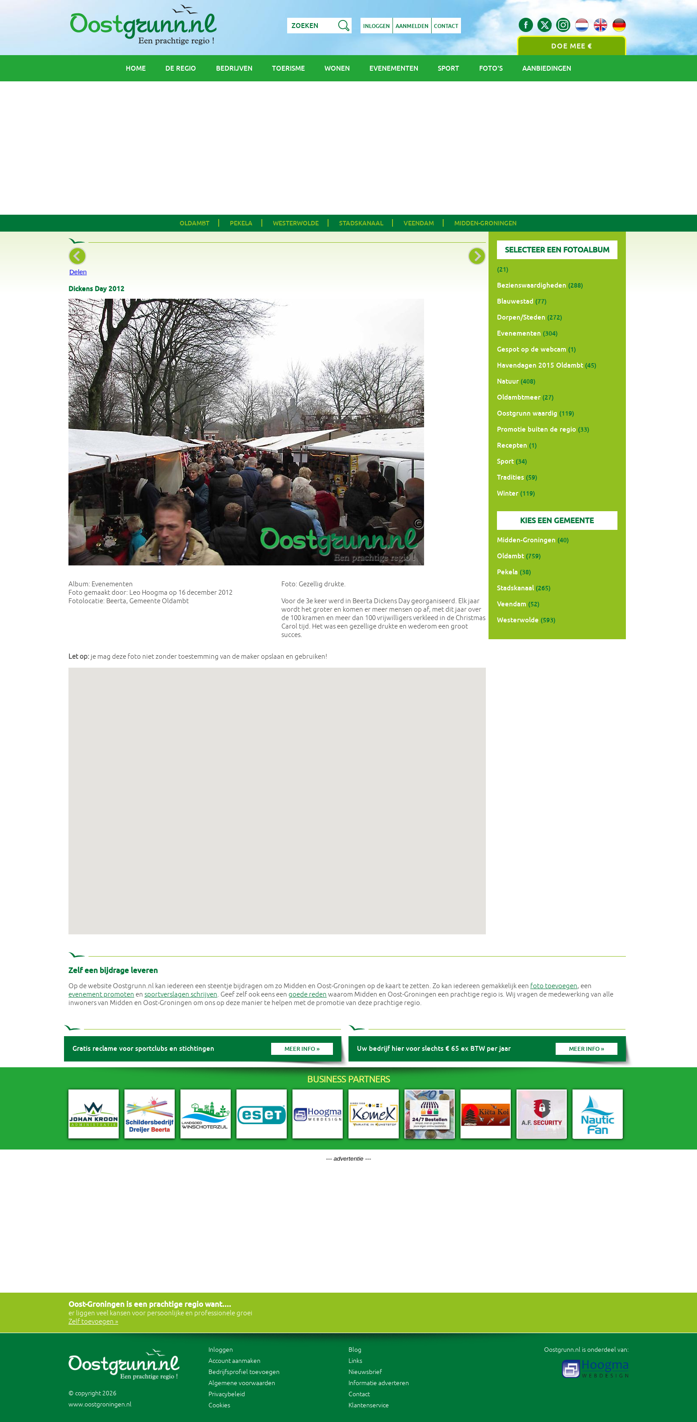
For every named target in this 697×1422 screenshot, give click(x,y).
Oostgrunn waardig (527, 413)
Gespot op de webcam (531, 349)
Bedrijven (234, 68)
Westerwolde (296, 223)
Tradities (510, 477)
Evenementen (393, 68)
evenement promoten (101, 994)
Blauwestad (515, 301)
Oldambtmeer (519, 397)
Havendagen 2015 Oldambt (540, 365)
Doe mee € (571, 46)
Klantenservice (368, 1405)
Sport (448, 68)
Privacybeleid (226, 1394)
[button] (277, 793)
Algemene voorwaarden (241, 1383)
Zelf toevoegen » (93, 1322)
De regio (180, 68)
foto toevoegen (553, 986)
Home (136, 68)
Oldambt (194, 223)
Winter (507, 493)
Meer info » (302, 1049)
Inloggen (376, 26)
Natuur (508, 381)
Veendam (419, 223)
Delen (78, 272)
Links (355, 1361)
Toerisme (288, 68)
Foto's (491, 68)
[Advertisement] (348, 148)
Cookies (219, 1405)
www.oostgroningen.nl (100, 1404)
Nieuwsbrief (365, 1372)
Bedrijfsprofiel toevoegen (244, 1372)
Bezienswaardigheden (531, 285)
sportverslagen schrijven (180, 994)
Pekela (241, 223)
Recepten (512, 445)
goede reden (307, 994)
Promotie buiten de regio (536, 429)
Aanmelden (412, 26)
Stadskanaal (361, 223)
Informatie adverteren (378, 1383)
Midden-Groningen (485, 223)
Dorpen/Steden (521, 317)
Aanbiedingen (546, 68)
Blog (354, 1350)
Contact (446, 26)
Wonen (337, 68)
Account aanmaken (234, 1361)
